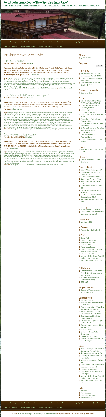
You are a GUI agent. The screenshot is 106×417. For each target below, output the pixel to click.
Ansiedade (65, 78)
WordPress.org (86, 397)
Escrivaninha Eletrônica (46, 46)
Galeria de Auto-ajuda (88, 242)
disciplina (67, 81)
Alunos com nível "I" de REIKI (52, 78)
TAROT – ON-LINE (87, 254)
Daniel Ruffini (85, 238)
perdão (57, 85)
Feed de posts (86, 393)
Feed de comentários (88, 395)
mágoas (68, 83)
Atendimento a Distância (10, 46)
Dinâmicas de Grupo (57, 81)
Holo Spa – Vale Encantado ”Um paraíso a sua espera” (40, 156)
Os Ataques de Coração (89, 336)
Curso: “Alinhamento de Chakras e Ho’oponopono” (26, 95)
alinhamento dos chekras (43, 112)
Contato (59, 46)
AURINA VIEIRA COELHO (90, 209)
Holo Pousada (25, 42)
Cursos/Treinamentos (63, 42)
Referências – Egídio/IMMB (90, 230)
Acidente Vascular (87, 300)
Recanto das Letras (88, 247)
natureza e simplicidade (29, 85)
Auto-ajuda (14, 88)
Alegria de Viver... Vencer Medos (32, 78)
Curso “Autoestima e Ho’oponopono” (20, 134)
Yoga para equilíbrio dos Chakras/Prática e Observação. (33, 127)
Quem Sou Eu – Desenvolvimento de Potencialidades (88, 135)
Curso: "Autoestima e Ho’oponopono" (49, 114)
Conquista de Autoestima (52, 80)
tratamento (17, 86)
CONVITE (22, 88)
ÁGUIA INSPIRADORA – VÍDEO (92, 353)
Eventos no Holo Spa (32, 88)
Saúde (6, 89)
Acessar (84, 391)
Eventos (36, 42)
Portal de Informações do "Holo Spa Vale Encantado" (37, 414)
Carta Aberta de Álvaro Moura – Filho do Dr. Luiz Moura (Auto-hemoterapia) (92, 273)
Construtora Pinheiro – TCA (91, 179)
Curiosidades (30, 165)
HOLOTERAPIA (52, 83)
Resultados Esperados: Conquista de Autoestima (35, 125)
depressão (25, 81)
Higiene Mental (41, 83)
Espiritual (38, 165)
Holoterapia (13, 42)
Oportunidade (68, 88)
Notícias (60, 88)
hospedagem (61, 83)
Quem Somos (97, 42)
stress (11, 86)
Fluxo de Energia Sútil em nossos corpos (26, 119)
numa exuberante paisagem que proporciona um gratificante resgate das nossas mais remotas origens (37, 123)
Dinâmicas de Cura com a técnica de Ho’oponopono (46, 116)
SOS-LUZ (84, 282)
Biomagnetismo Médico (28, 46)
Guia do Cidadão (87, 329)
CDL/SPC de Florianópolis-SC (91, 170)
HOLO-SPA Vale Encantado (48, 88)
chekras (34, 114)
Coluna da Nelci (86, 93)
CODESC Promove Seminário (91, 177)
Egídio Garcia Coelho (88, 240)
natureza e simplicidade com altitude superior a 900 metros (30, 122)
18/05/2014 (10, 78)
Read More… (35, 75)
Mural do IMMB (86, 222)
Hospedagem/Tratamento (81, 42)
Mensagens (54, 129)
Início (4, 42)
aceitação (18, 78)
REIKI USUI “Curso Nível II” (15, 60)
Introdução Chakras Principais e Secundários (32, 121)
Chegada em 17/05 (37, 80)
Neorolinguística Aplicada (46, 85)
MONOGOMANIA (87, 245)
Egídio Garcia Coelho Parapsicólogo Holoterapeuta (20, 83)
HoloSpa (29, 63)
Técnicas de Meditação (89, 369)
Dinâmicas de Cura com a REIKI (40, 81)
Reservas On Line (48, 42)
